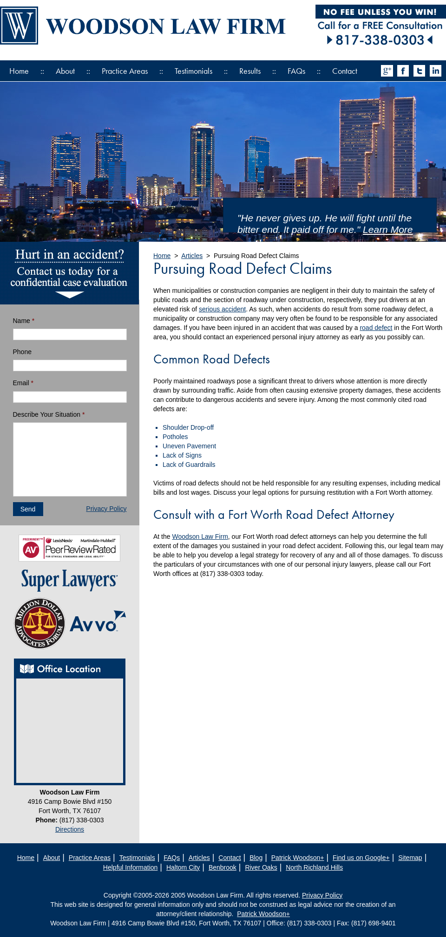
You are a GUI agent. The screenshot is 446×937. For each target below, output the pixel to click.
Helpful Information (130, 867)
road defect (376, 327)
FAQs (296, 70)
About (65, 70)
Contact (344, 70)
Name (24, 320)
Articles (192, 255)
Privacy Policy (106, 508)
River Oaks (261, 867)
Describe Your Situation (49, 414)
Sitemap (410, 857)
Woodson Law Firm (200, 536)
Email (23, 383)
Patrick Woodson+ (297, 857)
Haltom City (183, 867)
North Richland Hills (314, 867)
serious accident (222, 309)
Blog (255, 857)
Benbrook (222, 867)
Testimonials (193, 70)
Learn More (388, 229)
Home (19, 70)
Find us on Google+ (361, 857)
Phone (22, 351)
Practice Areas (125, 70)
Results (250, 70)
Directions (69, 829)
